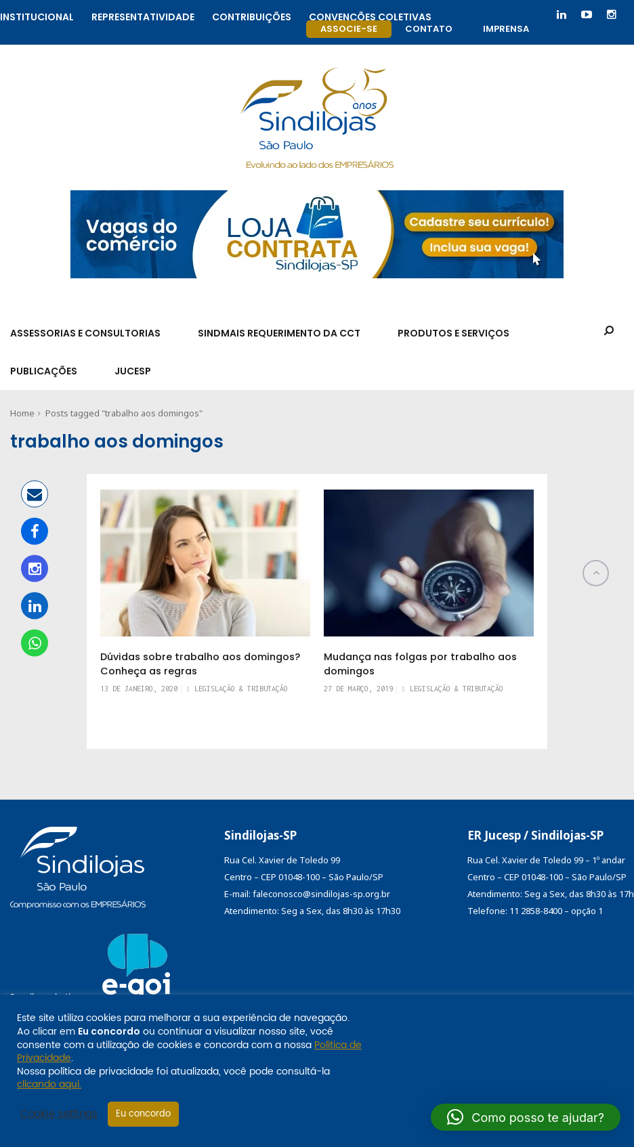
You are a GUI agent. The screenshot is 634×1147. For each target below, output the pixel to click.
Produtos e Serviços (453, 333)
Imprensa (506, 28)
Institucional (37, 15)
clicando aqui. (49, 1084)
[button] (525, 1117)
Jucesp (132, 371)
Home (22, 413)
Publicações (43, 371)
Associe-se (348, 28)
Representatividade (142, 15)
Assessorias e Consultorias (85, 333)
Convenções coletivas (370, 15)
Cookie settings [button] (59, 1114)
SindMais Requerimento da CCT (279, 333)
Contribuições (251, 15)
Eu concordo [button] (143, 1114)
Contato (428, 28)
